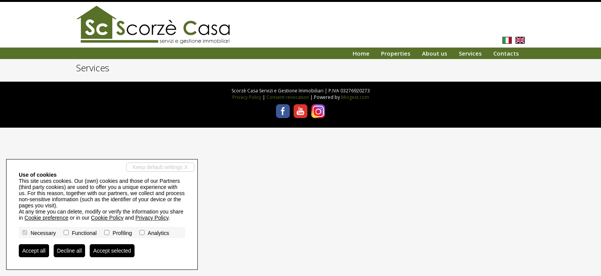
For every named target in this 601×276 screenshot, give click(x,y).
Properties (396, 53)
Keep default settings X (160, 167)
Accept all (34, 251)
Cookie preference (46, 218)
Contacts (506, 53)
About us (434, 53)
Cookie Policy (107, 218)
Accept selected (112, 251)
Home (361, 53)
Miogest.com (355, 97)
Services (470, 53)
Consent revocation (287, 97)
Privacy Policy (246, 97)
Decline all (69, 251)
